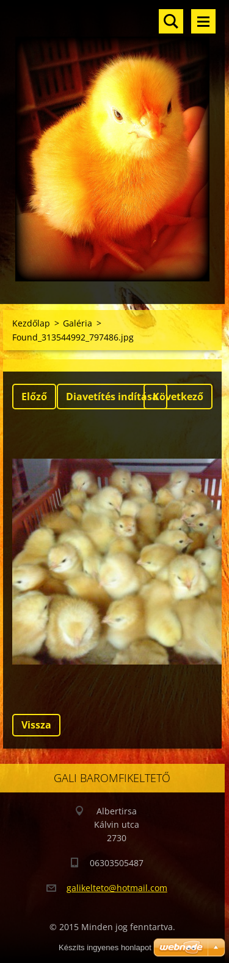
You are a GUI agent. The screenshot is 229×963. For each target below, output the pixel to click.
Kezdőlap (31, 323)
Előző (34, 396)
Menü (203, 21)
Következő (178, 396)
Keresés (171, 21)
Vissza (36, 725)
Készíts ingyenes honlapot (105, 947)
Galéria (77, 323)
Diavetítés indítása (112, 396)
